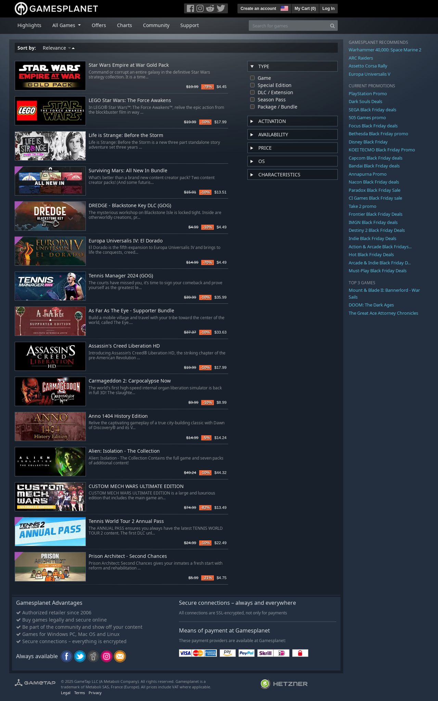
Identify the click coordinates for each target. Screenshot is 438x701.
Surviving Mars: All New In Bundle (128, 171)
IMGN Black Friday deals (373, 222)
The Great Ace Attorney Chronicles (383, 313)
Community (156, 25)
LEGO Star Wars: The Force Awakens (130, 100)
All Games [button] (64, 25)
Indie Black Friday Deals (372, 238)
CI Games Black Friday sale (375, 198)
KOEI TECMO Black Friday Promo (382, 150)
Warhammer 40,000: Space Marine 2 (385, 50)
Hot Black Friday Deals (371, 254)
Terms (79, 692)
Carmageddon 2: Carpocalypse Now (130, 381)
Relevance (59, 48)
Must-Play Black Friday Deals (378, 270)
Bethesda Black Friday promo (378, 133)
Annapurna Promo (368, 174)
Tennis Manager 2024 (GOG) (121, 276)
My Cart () (305, 8)
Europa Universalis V (369, 74)
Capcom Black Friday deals (375, 158)
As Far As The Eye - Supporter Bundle (131, 311)
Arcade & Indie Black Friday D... (380, 263)
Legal (65, 692)
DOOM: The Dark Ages (371, 305)
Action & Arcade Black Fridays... (380, 246)
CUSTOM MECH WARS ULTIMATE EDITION (136, 486)
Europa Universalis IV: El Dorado (126, 241)
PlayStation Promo (368, 93)
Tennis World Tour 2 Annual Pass (126, 521)
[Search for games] (288, 25)
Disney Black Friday (368, 142)
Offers (99, 25)
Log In (328, 8)
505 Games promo (367, 117)
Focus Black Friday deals (373, 126)
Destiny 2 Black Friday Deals (377, 230)
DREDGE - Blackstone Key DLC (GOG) (130, 206)
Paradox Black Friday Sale (374, 190)
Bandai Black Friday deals (374, 166)
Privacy (95, 692)
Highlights (29, 25)
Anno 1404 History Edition (118, 416)
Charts (124, 25)
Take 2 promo (362, 206)
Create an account (258, 8)
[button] (283, 7)
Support (189, 25)
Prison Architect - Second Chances (128, 556)
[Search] (332, 25)
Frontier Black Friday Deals (375, 214)
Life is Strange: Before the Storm (126, 135)
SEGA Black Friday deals (372, 110)
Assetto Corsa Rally (368, 66)
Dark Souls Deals (365, 101)
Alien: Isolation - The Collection (124, 451)
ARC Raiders (361, 58)
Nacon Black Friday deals (374, 182)
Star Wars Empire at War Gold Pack (129, 65)
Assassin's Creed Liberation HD (124, 346)
